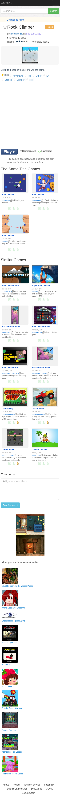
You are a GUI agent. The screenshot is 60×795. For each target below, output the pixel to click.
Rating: (10, 41)
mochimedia (16, 33)
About (6, 784)
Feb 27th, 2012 (33, 33)
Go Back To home (15, 19)
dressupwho (7, 332)
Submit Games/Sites (17, 788)
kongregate (37, 455)
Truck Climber (38, 408)
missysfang (7, 200)
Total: (45, 41)
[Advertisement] (30, 114)
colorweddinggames (40, 373)
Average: (36, 41)
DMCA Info (36, 788)
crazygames (37, 200)
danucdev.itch (38, 332)
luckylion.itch (8, 291)
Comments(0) (28, 151)
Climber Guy (7, 408)
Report (50, 27)
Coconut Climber (39, 449)
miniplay (36, 291)
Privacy (16, 784)
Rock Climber (8, 194)
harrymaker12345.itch (11, 373)
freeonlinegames (9, 414)
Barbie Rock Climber (11, 326)
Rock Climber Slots (10, 285)
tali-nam (6, 241)
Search (53, 11)
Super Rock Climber (41, 285)
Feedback (49, 784)
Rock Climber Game (41, 326)
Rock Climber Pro (10, 367)
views (14, 37)
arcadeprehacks (9, 455)
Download (46, 151)
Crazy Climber (8, 449)
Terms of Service (32, 784)
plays (23, 37)
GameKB (6, 2)
